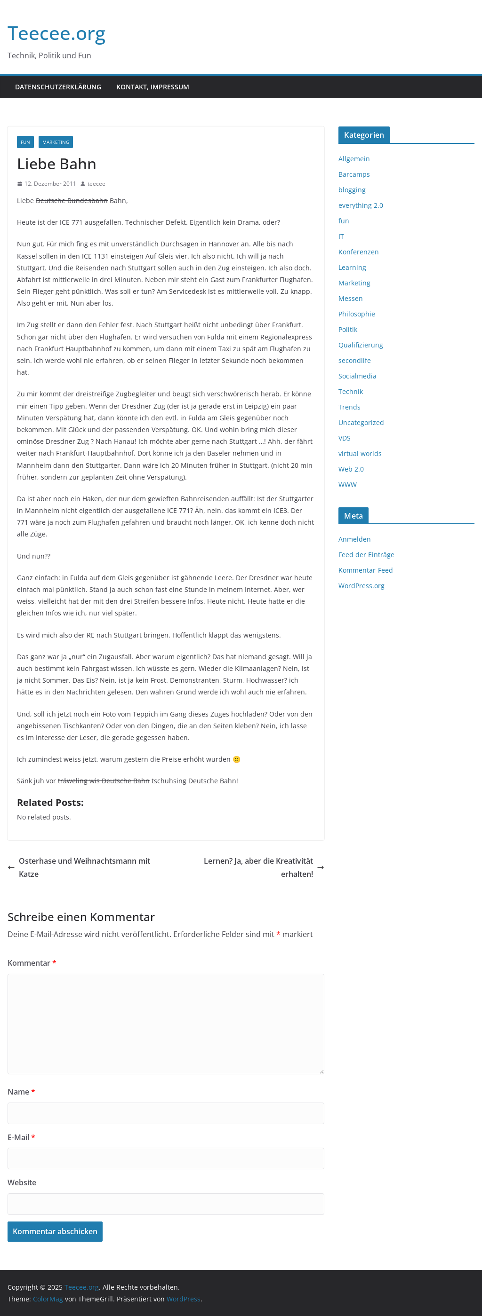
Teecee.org (56, 33)
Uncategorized (361, 422)
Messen (350, 298)
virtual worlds (360, 453)
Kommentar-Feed (365, 570)
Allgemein (354, 158)
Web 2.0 (351, 469)
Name (21, 1092)
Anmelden (354, 539)
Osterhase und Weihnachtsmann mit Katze (79, 868)
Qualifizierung (360, 344)
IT (341, 236)
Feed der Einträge (366, 554)
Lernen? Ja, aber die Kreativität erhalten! (264, 868)
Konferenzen (358, 251)
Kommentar (32, 963)
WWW (347, 484)
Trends (349, 406)
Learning (352, 267)
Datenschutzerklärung (58, 86)
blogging (352, 189)
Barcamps (354, 174)
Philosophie (356, 313)
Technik (350, 391)
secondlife (354, 360)
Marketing (55, 142)
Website (22, 1182)
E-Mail (21, 1137)
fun (25, 142)
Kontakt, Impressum (152, 86)
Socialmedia (357, 375)
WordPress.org (361, 585)
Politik (347, 329)
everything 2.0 (360, 205)
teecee (96, 184)
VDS (344, 437)
